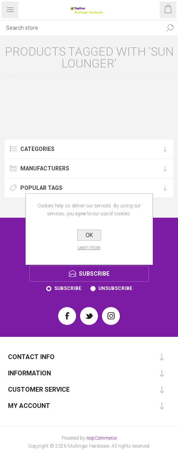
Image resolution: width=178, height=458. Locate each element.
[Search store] (81, 28)
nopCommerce (101, 438)
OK (89, 235)
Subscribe (67, 288)
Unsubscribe (115, 288)
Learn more (89, 247)
